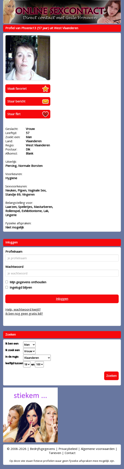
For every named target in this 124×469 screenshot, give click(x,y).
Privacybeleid (68, 449)
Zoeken (111, 376)
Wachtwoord (14, 267)
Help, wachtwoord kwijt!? (23, 309)
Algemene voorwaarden (98, 449)
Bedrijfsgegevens (42, 449)
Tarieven (55, 453)
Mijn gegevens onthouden (27, 282)
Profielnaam (13, 251)
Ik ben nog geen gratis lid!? (24, 313)
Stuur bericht (16, 101)
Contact (70, 453)
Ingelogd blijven (20, 287)
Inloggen (62, 299)
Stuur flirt (13, 114)
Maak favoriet (17, 88)
